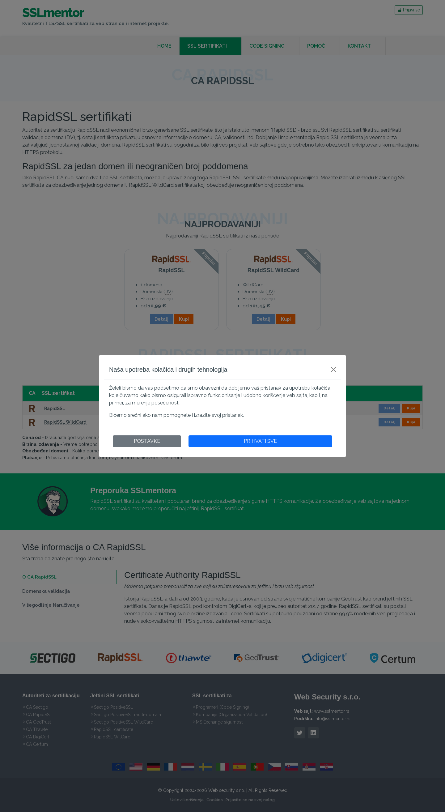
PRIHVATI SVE (260, 441)
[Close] (333, 369)
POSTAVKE (147, 441)
